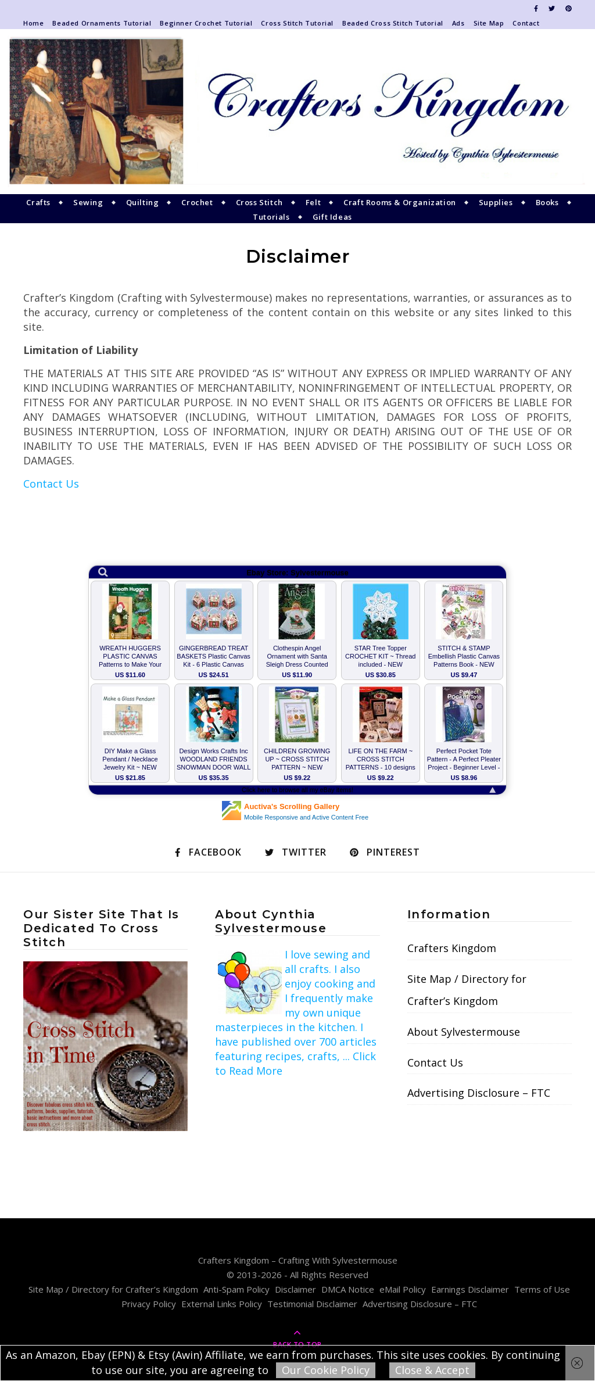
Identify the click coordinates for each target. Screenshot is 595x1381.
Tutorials (271, 217)
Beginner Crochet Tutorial (206, 23)
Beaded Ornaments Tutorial (101, 23)
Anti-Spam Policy (236, 1289)
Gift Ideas (332, 217)
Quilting (142, 202)
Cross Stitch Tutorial (297, 23)
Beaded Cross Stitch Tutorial (392, 23)
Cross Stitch (259, 202)
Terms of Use (542, 1289)
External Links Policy (221, 1304)
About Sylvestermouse (463, 1032)
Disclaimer (295, 1289)
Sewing (88, 202)
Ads (458, 23)
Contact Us (51, 484)
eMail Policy (402, 1289)
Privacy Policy (148, 1304)
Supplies (496, 202)
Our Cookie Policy (326, 1370)
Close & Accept (432, 1370)
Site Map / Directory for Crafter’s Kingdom (466, 990)
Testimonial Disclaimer (312, 1304)
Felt (313, 202)
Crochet (197, 202)
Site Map (489, 23)
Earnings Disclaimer (470, 1289)
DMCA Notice (347, 1289)
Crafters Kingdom (451, 948)
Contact (525, 23)
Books (547, 202)
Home (33, 23)
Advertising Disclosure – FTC (478, 1093)
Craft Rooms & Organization (399, 202)
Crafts (38, 202)
